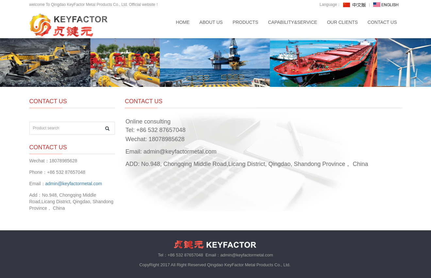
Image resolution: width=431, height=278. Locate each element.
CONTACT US (382, 22)
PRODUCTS (245, 22)
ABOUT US (211, 22)
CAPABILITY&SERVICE (292, 22)
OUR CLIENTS (342, 22)
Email (132, 151)
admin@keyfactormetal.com (179, 151)
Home (183, 22)
